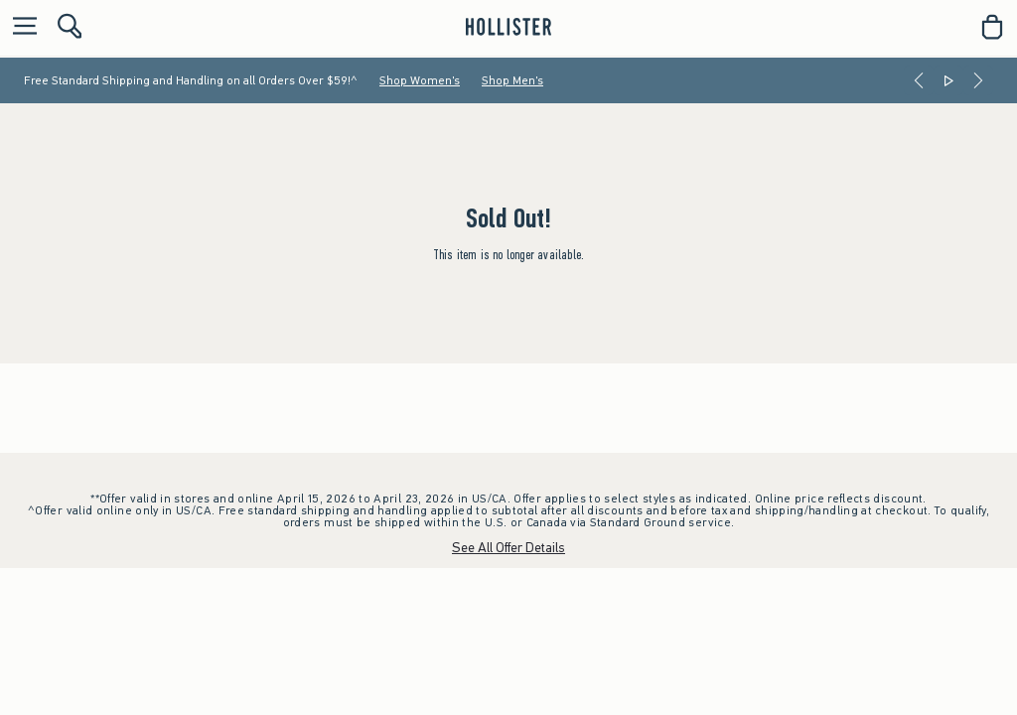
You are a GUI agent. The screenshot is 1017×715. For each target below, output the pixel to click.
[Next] (978, 80)
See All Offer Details (508, 547)
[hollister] (508, 27)
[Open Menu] (20, 27)
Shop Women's (419, 80)
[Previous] (919, 80)
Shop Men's (512, 80)
